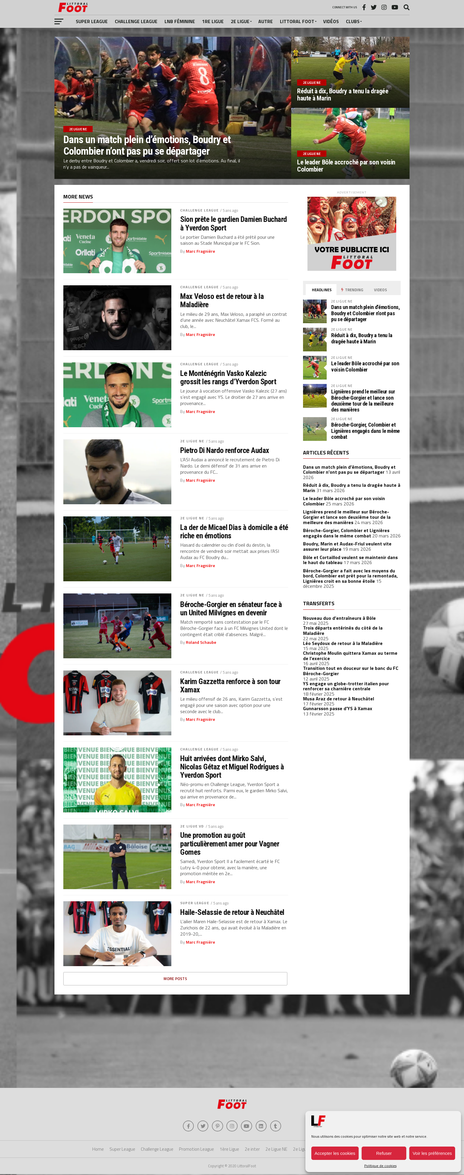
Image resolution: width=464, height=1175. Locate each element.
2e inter (252, 1150)
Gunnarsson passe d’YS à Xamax (337, 708)
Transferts (318, 603)
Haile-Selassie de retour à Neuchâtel (232, 912)
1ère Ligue (229, 1150)
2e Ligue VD (192, 826)
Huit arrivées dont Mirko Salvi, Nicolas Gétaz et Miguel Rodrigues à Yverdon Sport (232, 766)
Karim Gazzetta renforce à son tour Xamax (230, 685)
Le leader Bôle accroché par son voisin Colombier (365, 366)
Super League (92, 21)
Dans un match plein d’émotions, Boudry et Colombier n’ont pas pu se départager (365, 313)
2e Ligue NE (192, 441)
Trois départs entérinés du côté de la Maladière (343, 630)
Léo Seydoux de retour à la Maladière (343, 643)
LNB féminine (180, 21)
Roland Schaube (201, 642)
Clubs (353, 21)
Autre (265, 21)
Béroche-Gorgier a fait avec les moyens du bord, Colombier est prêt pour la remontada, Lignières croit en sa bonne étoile (350, 576)
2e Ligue (240, 21)
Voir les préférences (432, 1153)
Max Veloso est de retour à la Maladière (222, 300)
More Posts (175, 979)
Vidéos (331, 21)
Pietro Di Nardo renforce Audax (224, 450)
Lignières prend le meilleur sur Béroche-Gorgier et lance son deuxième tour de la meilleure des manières (363, 400)
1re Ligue (213, 21)
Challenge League (136, 21)
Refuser (384, 1153)
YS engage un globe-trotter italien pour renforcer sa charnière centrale (346, 686)
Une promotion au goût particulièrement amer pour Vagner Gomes (229, 843)
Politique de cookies (380, 1165)
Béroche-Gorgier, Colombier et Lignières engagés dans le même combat (365, 431)
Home (98, 1150)
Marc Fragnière (200, 251)
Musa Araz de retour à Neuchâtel (338, 698)
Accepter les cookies (335, 1153)
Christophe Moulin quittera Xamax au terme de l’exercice (350, 655)
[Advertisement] (232, 1040)
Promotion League (196, 1150)
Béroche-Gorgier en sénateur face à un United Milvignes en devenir (231, 608)
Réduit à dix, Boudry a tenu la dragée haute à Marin (361, 338)
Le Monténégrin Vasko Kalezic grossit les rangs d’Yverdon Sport (228, 377)
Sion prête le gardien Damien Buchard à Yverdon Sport (233, 223)
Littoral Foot (297, 21)
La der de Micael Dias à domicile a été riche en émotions (234, 531)
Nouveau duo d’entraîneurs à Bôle (339, 618)
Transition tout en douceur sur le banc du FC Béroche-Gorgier (350, 671)
